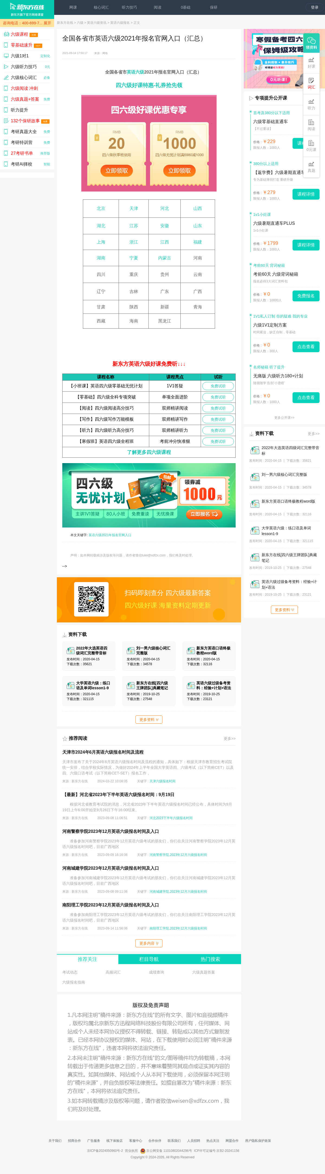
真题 (311, 167)
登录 (314, 7)
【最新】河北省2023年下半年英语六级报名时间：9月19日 (118, 794)
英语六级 (135, 72)
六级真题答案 (203, 972)
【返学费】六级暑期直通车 (279, 172)
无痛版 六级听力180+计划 (278, 376)
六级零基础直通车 (270, 121)
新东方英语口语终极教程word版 (288, 501)
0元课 (311, 146)
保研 (213, 7)
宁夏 (133, 258)
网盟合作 (232, 1141)
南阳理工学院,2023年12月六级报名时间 (178, 928)
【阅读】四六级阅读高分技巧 (105, 408)
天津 (133, 208)
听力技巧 (129, 7)
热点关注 (212, 1141)
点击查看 (306, 346)
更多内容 (148, 943)
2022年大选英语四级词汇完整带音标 (290, 451)
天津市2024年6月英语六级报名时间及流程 (103, 752)
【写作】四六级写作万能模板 (105, 419)
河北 (164, 208)
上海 (101, 242)
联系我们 (174, 1141)
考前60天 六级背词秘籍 (275, 274)
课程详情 (306, 194)
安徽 (164, 225)
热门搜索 (210, 959)
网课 (73, 7)
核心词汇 (101, 7)
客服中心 (135, 1141)
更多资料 (148, 719)
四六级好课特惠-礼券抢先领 (149, 85)
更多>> (230, 738)
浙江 (133, 242)
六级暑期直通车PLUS (274, 223)
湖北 (101, 225)
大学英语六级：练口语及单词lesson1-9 (286, 531)
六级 (80, 23)
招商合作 (74, 1141)
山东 (197, 225)
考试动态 (69, 972)
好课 (311, 62)
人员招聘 (193, 1141)
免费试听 (218, 386)
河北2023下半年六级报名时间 (171, 818)
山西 (197, 208)
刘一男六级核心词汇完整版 (284, 474)
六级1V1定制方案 (270, 325)
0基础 (186, 7)
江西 (164, 242)
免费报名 (306, 296)
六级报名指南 (73, 982)
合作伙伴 (154, 1141)
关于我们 (54, 1141)
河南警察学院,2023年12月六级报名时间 (178, 855)
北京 (101, 208)
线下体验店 (114, 1141)
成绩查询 (156, 972)
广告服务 (93, 1141)
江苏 (133, 225)
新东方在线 (65, 23)
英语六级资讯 (96, 23)
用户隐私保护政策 (258, 1141)
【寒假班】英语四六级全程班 (105, 441)
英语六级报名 (120, 23)
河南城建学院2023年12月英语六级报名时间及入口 (110, 868)
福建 (197, 242)
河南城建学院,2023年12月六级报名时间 (178, 891)
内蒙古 (164, 258)
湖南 (101, 258)
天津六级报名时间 (163, 781)
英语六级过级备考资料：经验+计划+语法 (289, 584)
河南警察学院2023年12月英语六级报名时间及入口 (110, 831)
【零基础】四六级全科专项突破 (105, 397)
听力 (311, 104)
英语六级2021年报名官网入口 (110, 535)
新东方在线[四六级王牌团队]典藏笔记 (289, 558)
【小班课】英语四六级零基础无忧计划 (105, 386)
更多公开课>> (284, 418)
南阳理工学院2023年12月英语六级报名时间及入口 (110, 905)
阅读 (157, 7)
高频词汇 (113, 972)
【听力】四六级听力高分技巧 (105, 430)
